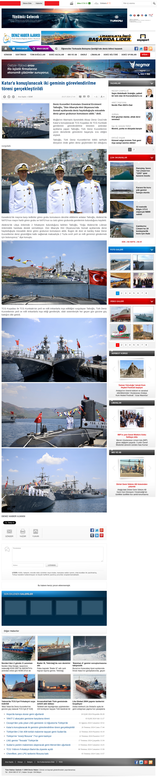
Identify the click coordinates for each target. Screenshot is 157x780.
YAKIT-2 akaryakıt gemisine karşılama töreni (28, 718)
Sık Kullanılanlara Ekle (45, 762)
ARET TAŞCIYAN (128, 104)
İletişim (29, 762)
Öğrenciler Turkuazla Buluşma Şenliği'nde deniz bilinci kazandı (91, 48)
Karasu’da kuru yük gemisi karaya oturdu (143, 190)
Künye (20, 762)
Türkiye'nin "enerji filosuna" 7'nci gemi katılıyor (28, 736)
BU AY (139, 242)
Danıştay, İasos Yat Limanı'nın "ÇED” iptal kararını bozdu (143, 172)
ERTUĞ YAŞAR (128, 140)
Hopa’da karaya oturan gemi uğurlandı (25, 714)
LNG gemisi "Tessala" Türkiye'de (22, 740)
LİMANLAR (116, 403)
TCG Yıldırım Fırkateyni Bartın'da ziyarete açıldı (29, 749)
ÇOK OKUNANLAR (118, 158)
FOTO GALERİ (116, 250)
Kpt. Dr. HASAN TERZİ (128, 127)
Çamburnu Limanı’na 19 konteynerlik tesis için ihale (143, 230)
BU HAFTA (131, 242)
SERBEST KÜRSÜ (119, 353)
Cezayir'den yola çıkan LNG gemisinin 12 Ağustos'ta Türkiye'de (37, 723)
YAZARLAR (115, 83)
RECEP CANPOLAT (128, 93)
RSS (61, 762)
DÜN (123, 242)
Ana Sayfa (9, 762)
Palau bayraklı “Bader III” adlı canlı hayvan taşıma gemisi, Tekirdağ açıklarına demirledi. (54, 667)
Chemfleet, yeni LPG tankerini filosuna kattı (27, 753)
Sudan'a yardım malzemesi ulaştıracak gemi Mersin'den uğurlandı (38, 745)
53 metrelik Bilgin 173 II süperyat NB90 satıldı (143, 210)
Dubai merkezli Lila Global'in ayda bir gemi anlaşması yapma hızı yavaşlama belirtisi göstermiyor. (90, 705)
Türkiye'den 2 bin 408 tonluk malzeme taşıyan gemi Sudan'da (36, 731)
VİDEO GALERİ (117, 301)
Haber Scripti (27, 772)
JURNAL (128, 117)
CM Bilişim (37, 772)
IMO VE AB (116, 452)
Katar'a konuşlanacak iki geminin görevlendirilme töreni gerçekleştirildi (40, 727)
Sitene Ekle (27, 3)
